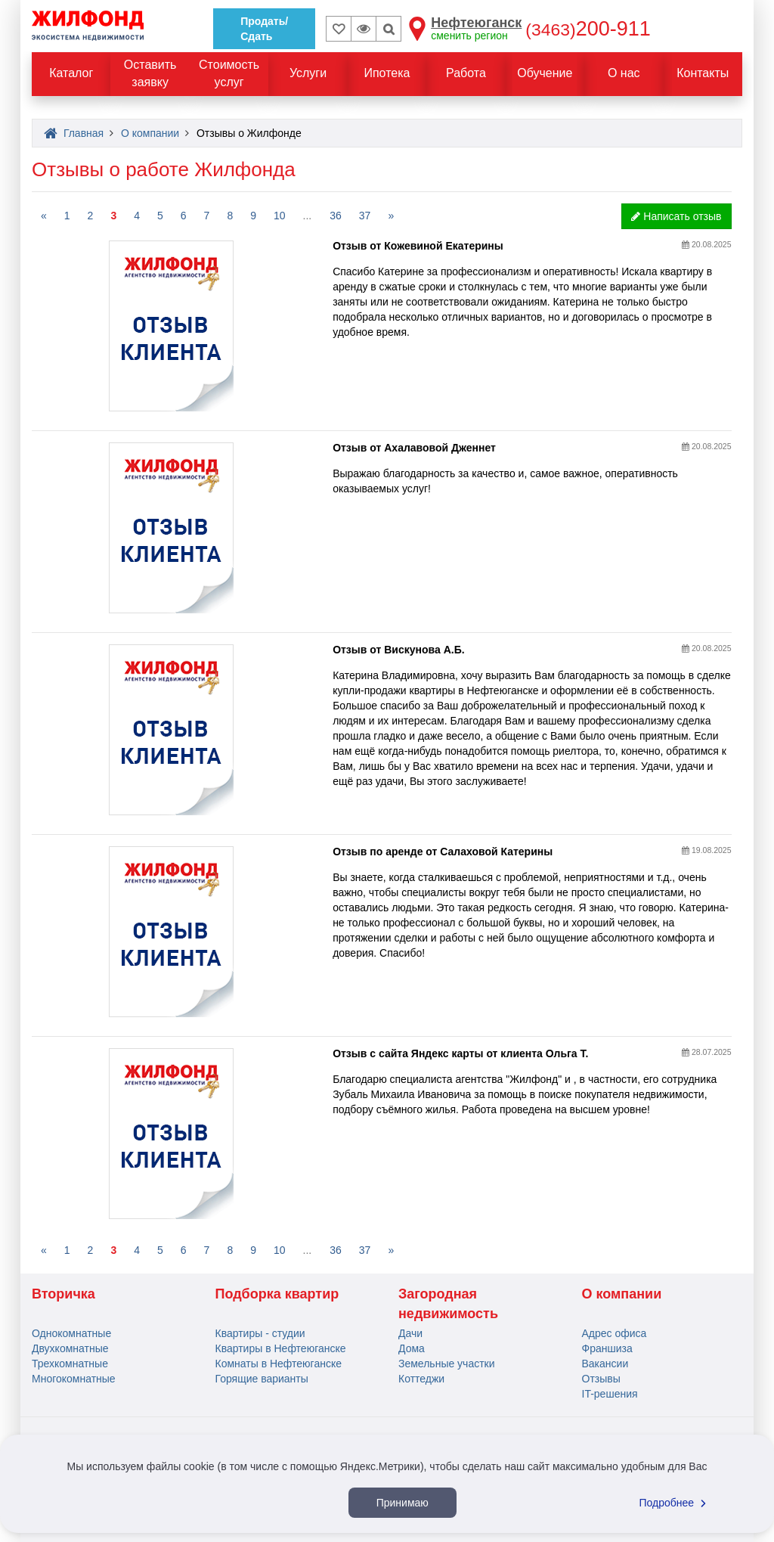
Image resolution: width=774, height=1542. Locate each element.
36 (336, 215)
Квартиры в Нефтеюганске (280, 1348)
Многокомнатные (74, 1379)
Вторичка (63, 1294)
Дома (411, 1348)
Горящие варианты (261, 1379)
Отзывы (601, 1379)
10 (280, 215)
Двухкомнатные (70, 1348)
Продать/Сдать (264, 28)
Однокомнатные (71, 1333)
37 (365, 215)
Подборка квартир (277, 1294)
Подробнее (675, 1503)
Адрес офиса (614, 1333)
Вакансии (605, 1363)
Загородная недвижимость (448, 1303)
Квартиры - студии (260, 1333)
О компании (622, 1294)
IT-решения (610, 1394)
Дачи (410, 1333)
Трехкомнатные (70, 1363)
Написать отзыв (676, 216)
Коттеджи (421, 1379)
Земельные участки (446, 1363)
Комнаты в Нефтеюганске (278, 1363)
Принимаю (402, 1503)
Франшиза (607, 1348)
